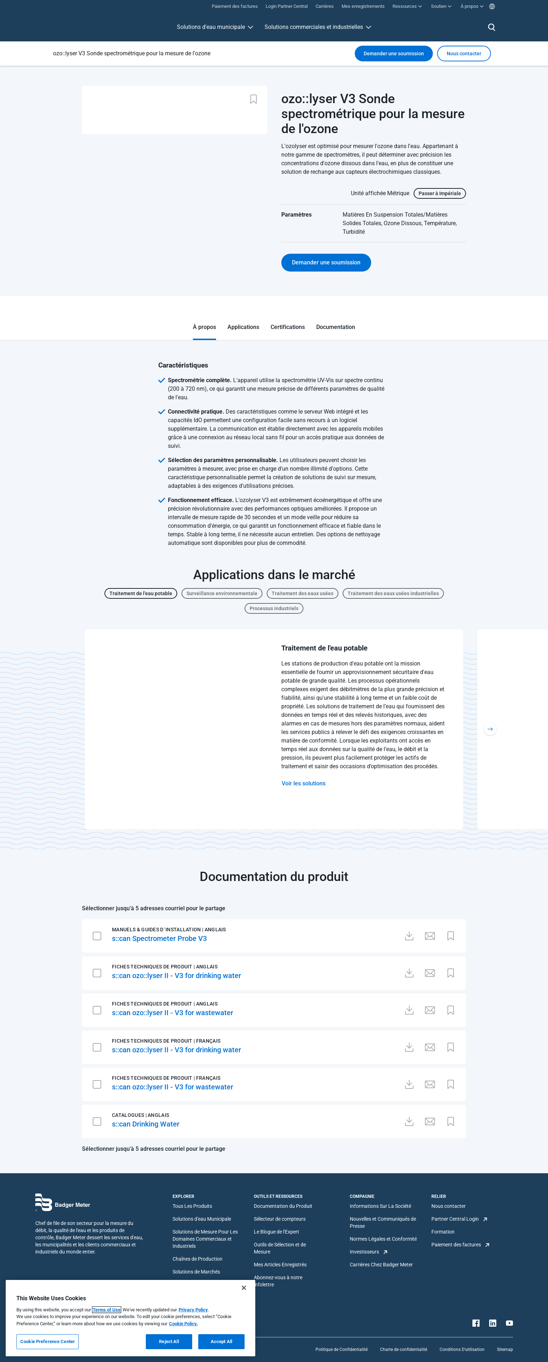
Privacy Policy (193, 1309)
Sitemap (505, 1349)
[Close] (244, 1288)
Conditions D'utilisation (462, 1349)
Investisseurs (364, 1252)
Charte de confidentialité (403, 1349)
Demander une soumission (394, 53)
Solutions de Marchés (196, 1272)
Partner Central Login (455, 1219)
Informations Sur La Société (380, 1206)
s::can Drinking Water (145, 1124)
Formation (443, 1232)
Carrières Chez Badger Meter (381, 1264)
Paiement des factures (456, 1244)
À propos (204, 327)
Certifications (288, 327)
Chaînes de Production (197, 1259)
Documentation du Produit (283, 1206)
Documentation (335, 327)
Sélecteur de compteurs (280, 1219)
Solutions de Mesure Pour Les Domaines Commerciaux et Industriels (205, 1239)
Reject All (169, 1341)
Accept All (221, 1341)
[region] (130, 1318)
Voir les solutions (304, 783)
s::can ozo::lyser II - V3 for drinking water (176, 975)
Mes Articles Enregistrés (280, 1264)
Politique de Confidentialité (342, 1349)
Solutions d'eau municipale (211, 27)
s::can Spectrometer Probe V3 (159, 938)
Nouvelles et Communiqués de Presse (383, 1222)
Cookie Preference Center (47, 1341)
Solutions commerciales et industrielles (314, 27)
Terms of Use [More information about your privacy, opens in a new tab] (107, 1309)
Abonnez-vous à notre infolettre (278, 1281)
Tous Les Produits (192, 1206)
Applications (243, 327)
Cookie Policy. (183, 1323)
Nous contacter (448, 1206)
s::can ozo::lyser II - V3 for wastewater (172, 1012)
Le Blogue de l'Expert (276, 1232)
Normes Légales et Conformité (383, 1239)
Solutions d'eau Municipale (202, 1219)
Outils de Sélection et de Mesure (280, 1248)
